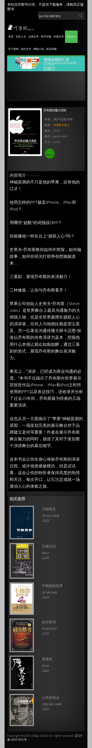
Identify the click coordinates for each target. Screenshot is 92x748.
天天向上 (71, 37)
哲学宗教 (46, 37)
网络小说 (38, 49)
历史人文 (21, 37)
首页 (10, 37)
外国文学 (59, 37)
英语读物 (51, 49)
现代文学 (26, 49)
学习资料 (13, 49)
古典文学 (33, 37)
